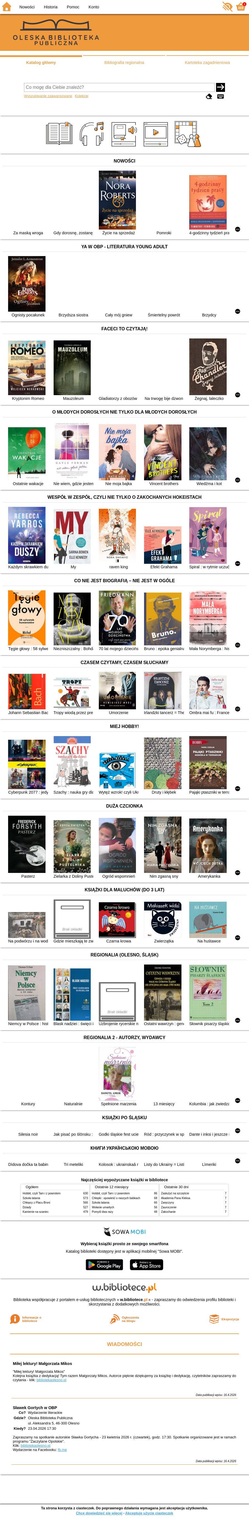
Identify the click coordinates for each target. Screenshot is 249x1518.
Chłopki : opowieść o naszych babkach (116, 1198)
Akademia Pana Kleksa (175, 1198)
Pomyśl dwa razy (102, 1211)
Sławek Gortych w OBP (35, 1407)
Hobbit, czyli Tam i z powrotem (42, 1193)
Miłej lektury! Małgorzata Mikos (42, 1363)
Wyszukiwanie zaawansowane (48, 96)
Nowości (27, 7)
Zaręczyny (167, 1202)
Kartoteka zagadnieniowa (207, 62)
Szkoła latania (31, 1198)
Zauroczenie (168, 1207)
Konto (93, 7)
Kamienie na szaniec (36, 1211)
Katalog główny (41, 62)
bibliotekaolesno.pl (51, 1380)
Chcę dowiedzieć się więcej (99, 1513)
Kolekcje (81, 96)
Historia (51, 7)
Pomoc (73, 7)
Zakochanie (168, 1211)
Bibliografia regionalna (124, 62)
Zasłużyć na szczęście (175, 1193)
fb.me (62, 1450)
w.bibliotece (134, 1299)
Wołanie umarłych (103, 1207)
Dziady (27, 1207)
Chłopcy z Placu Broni (36, 1202)
